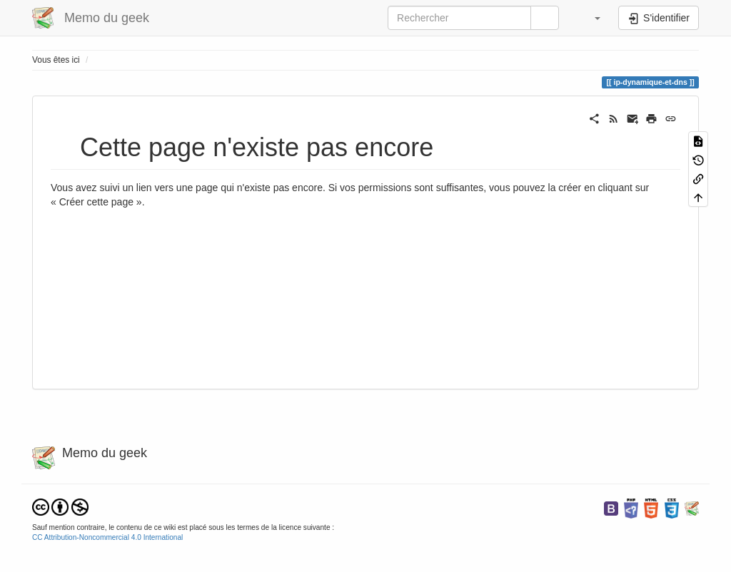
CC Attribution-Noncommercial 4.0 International (107, 537)
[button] (590, 18)
